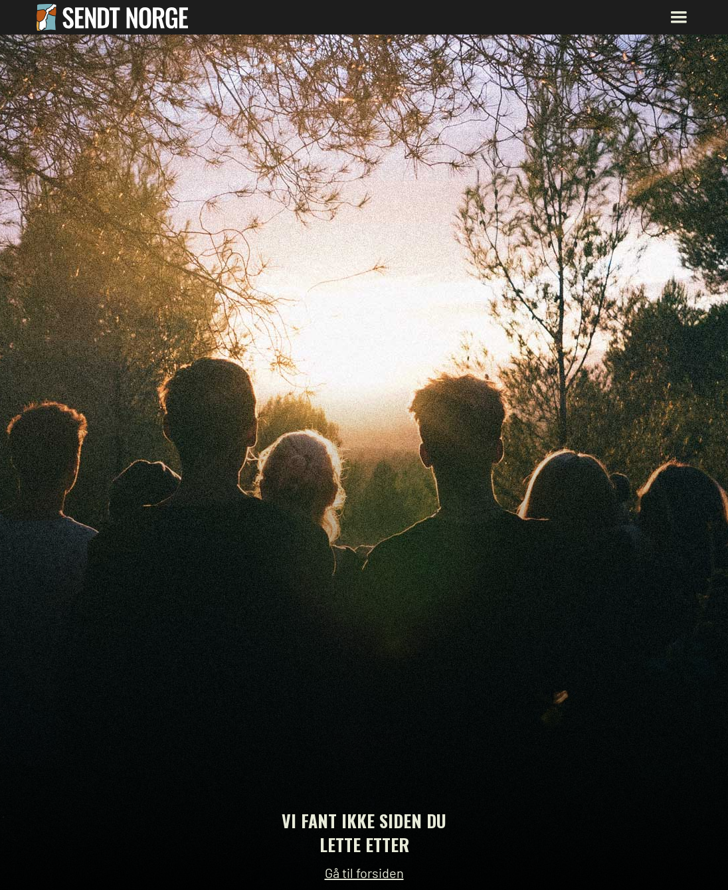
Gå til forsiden (364, 873)
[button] (678, 17)
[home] (113, 17)
